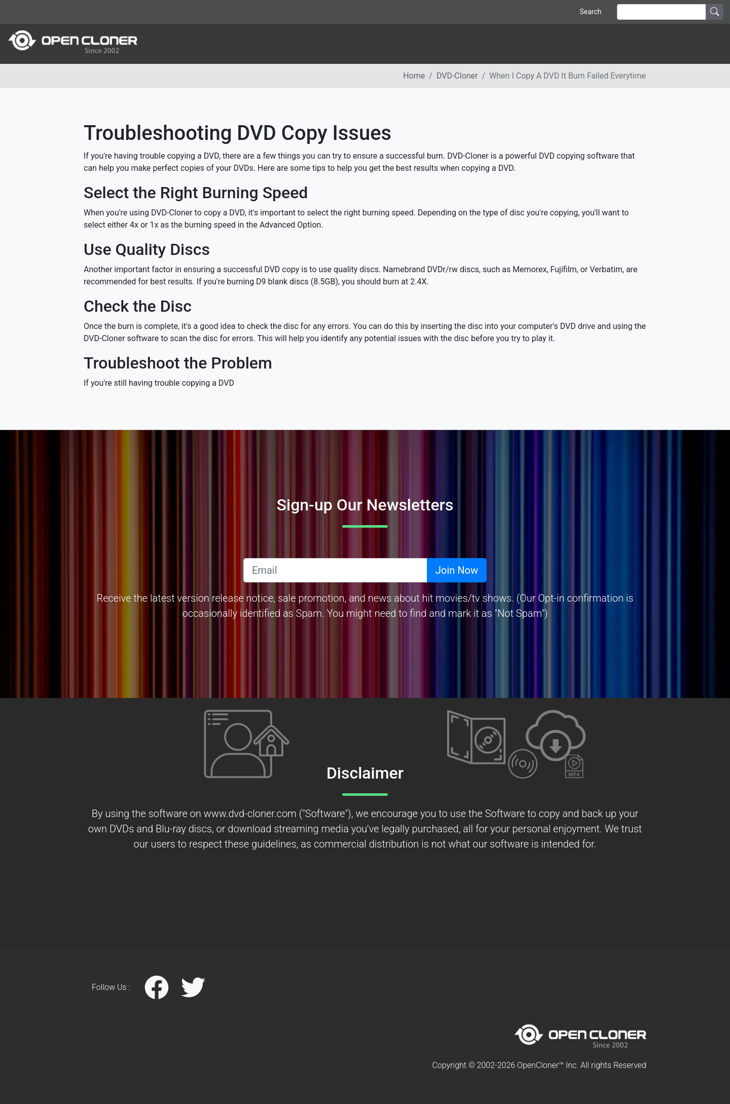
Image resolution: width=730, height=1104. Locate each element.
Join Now (456, 570)
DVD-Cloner (457, 76)
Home (414, 76)
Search (590, 12)
